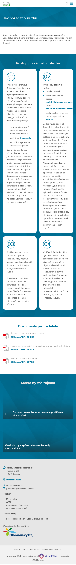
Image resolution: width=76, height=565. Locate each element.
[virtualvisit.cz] (48, 556)
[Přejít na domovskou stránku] (6, 3)
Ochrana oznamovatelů (16, 508)
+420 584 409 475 (14, 485)
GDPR (9, 502)
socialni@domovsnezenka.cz (60, 102)
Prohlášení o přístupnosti (17, 505)
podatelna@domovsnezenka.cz (20, 488)
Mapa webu (11, 499)
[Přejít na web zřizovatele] (38, 532)
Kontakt (50, 119)
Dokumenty (25, 138)
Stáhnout (15, 337)
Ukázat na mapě (13, 480)
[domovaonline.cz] (26, 556)
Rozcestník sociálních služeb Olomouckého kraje (28, 519)
